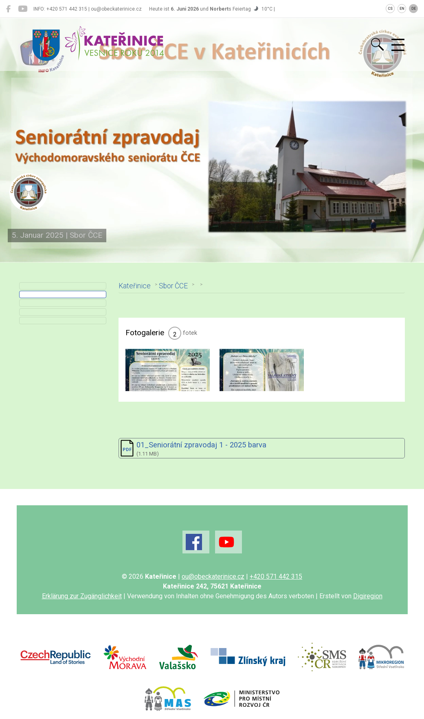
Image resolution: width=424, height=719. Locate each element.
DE (413, 9)
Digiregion (367, 615)
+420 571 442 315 (276, 595)
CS (390, 9)
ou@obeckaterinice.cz (213, 595)
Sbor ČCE (174, 284)
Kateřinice (136, 284)
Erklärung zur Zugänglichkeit (82, 615)
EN (402, 9)
